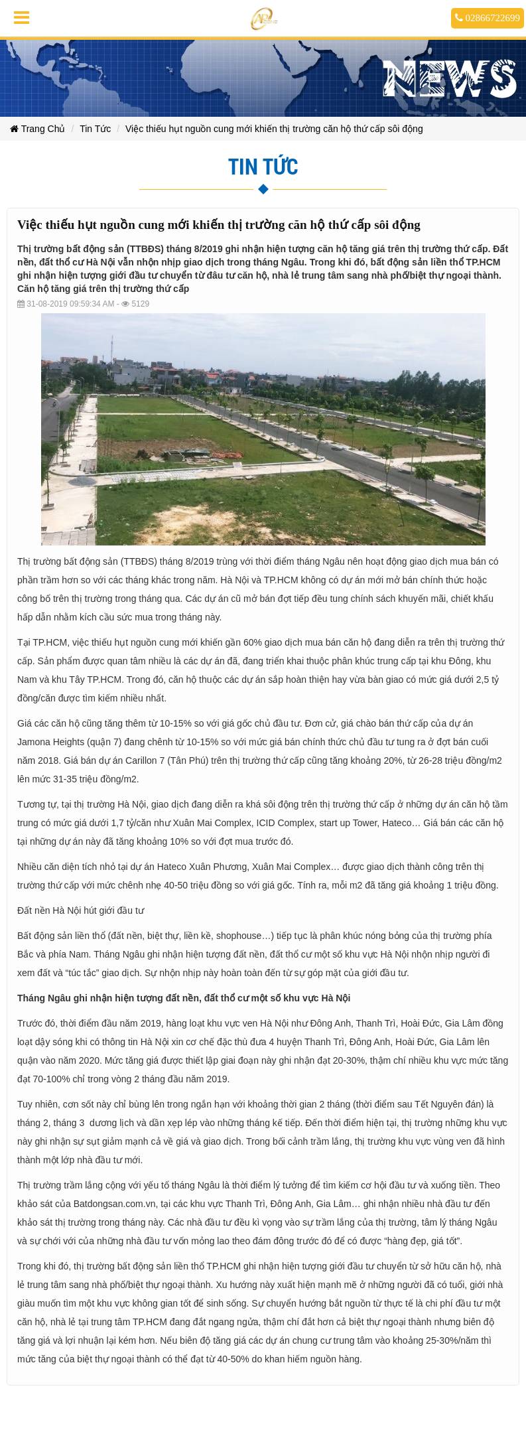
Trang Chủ (37, 128)
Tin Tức (95, 128)
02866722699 (487, 18)
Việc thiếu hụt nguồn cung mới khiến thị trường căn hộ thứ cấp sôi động (274, 128)
